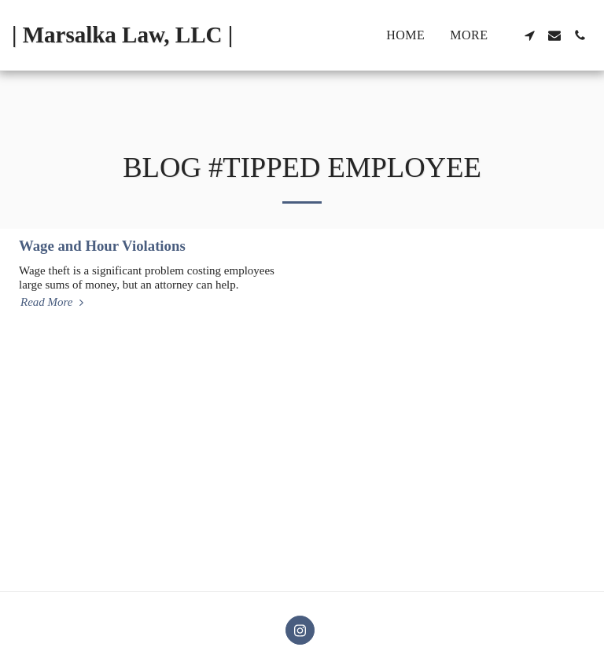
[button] (529, 35)
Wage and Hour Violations (102, 245)
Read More (53, 302)
